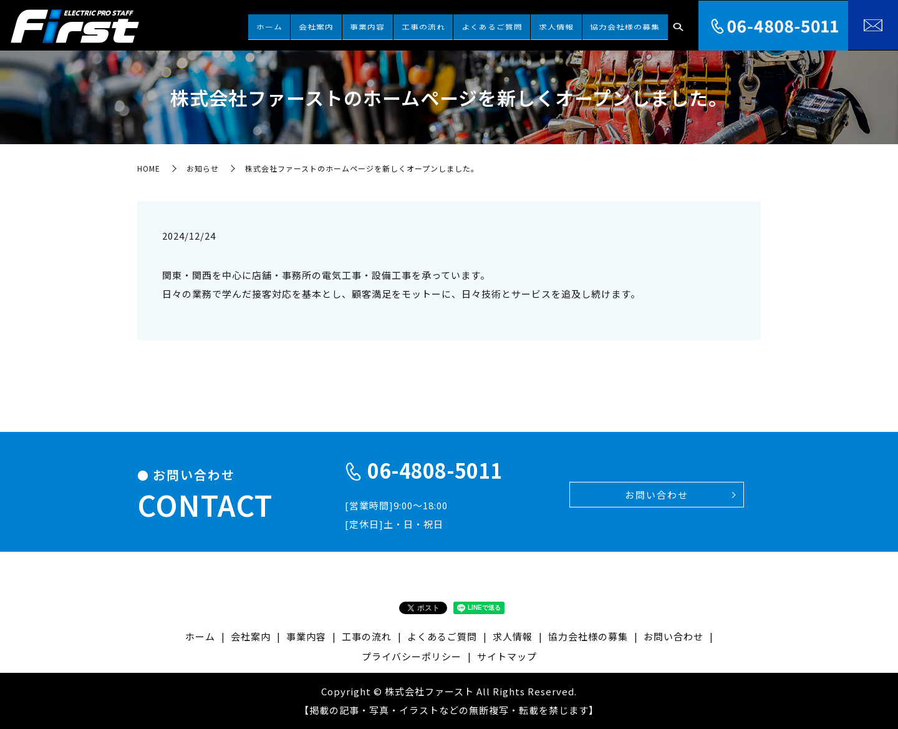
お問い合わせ (656, 494)
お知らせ (202, 168)
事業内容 (416, 24)
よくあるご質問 (519, 24)
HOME (148, 168)
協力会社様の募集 (630, 24)
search (678, 25)
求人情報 (572, 24)
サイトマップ (507, 656)
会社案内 (376, 24)
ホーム (340, 24)
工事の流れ (461, 24)
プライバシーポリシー (411, 656)
